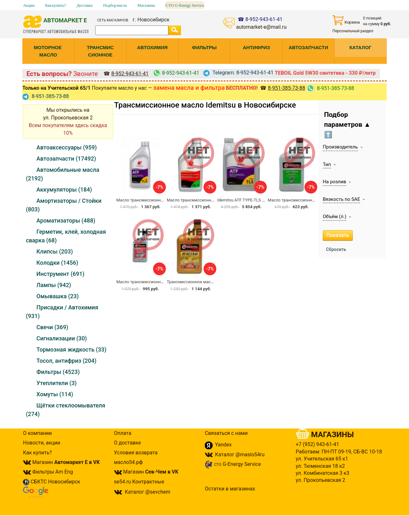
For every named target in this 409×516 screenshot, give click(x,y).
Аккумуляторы (64, 189)
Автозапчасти (66, 158)
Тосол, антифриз (66, 360)
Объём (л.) (334, 216)
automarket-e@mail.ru (261, 27)
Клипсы (54, 251)
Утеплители (56, 383)
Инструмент (60, 273)
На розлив (334, 182)
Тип (327, 164)
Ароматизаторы (65, 220)
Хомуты (54, 394)
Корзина (346, 20)
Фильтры (58, 371)
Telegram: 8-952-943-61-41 (238, 73)
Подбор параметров (347, 125)
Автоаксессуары (66, 147)
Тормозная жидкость (71, 349)
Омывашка (57, 296)
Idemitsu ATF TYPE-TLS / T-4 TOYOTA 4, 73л (258, 200)
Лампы (53, 285)
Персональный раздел (352, 31)
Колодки (57, 262)
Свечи (52, 327)
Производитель (340, 147)
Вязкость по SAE (341, 199)
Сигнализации (61, 338)
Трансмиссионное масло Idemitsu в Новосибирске (205, 105)
